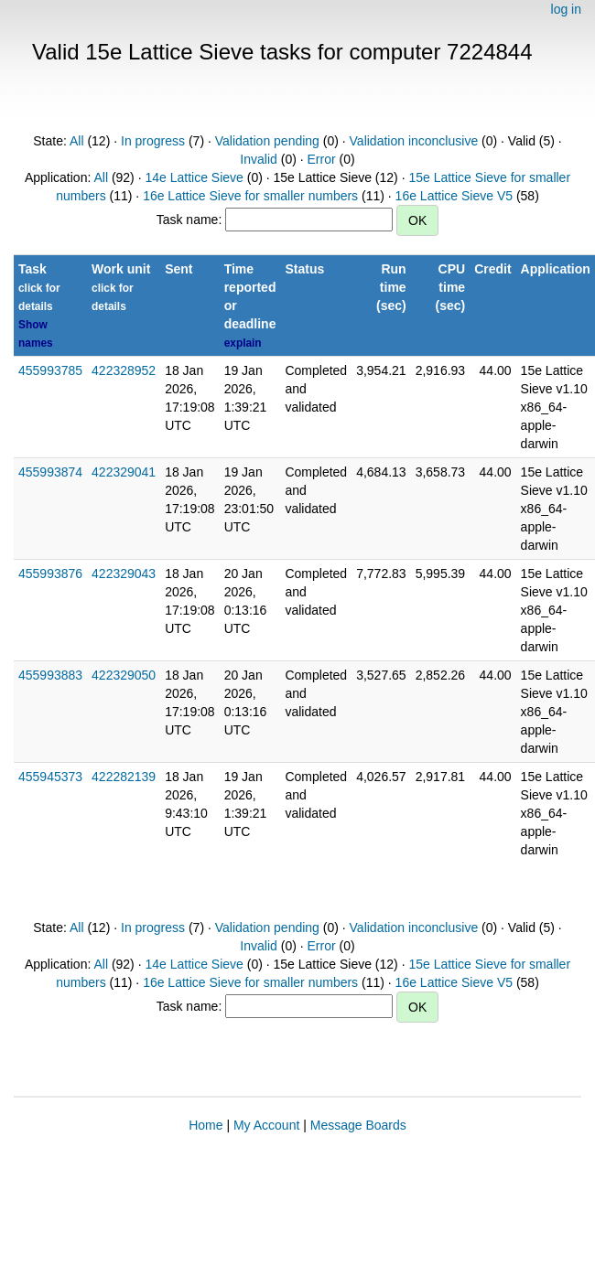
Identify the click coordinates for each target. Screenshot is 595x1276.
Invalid (258, 159)
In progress (153, 141)
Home (205, 1125)
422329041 (124, 472)
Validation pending (267, 141)
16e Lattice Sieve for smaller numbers (250, 195)
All (77, 141)
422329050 (124, 675)
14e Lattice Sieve (194, 177)
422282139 (124, 776)
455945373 (50, 776)
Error (322, 159)
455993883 (50, 675)
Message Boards (358, 1125)
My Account (266, 1125)
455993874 (50, 472)
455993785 (50, 370)
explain (243, 343)
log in (566, 9)
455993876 (50, 573)
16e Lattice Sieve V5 (454, 195)
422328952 (124, 370)
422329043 (124, 573)
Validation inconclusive (414, 141)
